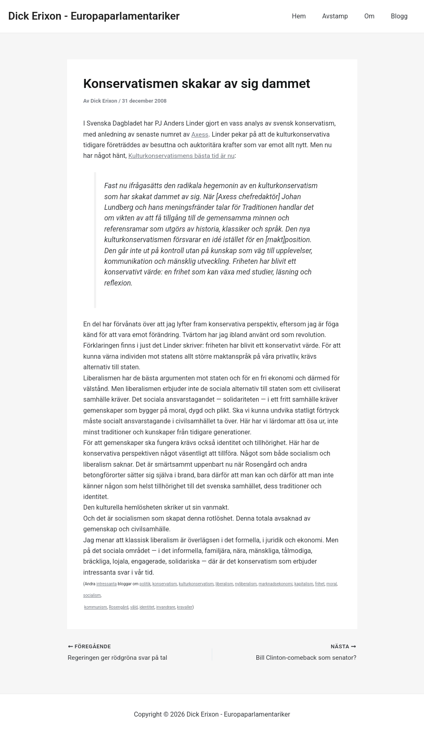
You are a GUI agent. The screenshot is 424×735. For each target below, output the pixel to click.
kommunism (95, 607)
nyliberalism (246, 584)
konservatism (165, 584)
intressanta (106, 584)
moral (331, 584)
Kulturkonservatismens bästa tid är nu (183, 156)
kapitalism (303, 584)
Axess (200, 134)
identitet (146, 607)
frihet (319, 584)
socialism (92, 595)
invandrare (165, 607)
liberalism (224, 584)
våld (133, 607)
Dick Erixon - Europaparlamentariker (93, 16)
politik (144, 584)
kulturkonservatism (196, 584)
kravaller (184, 607)
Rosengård (118, 607)
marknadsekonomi (276, 584)
